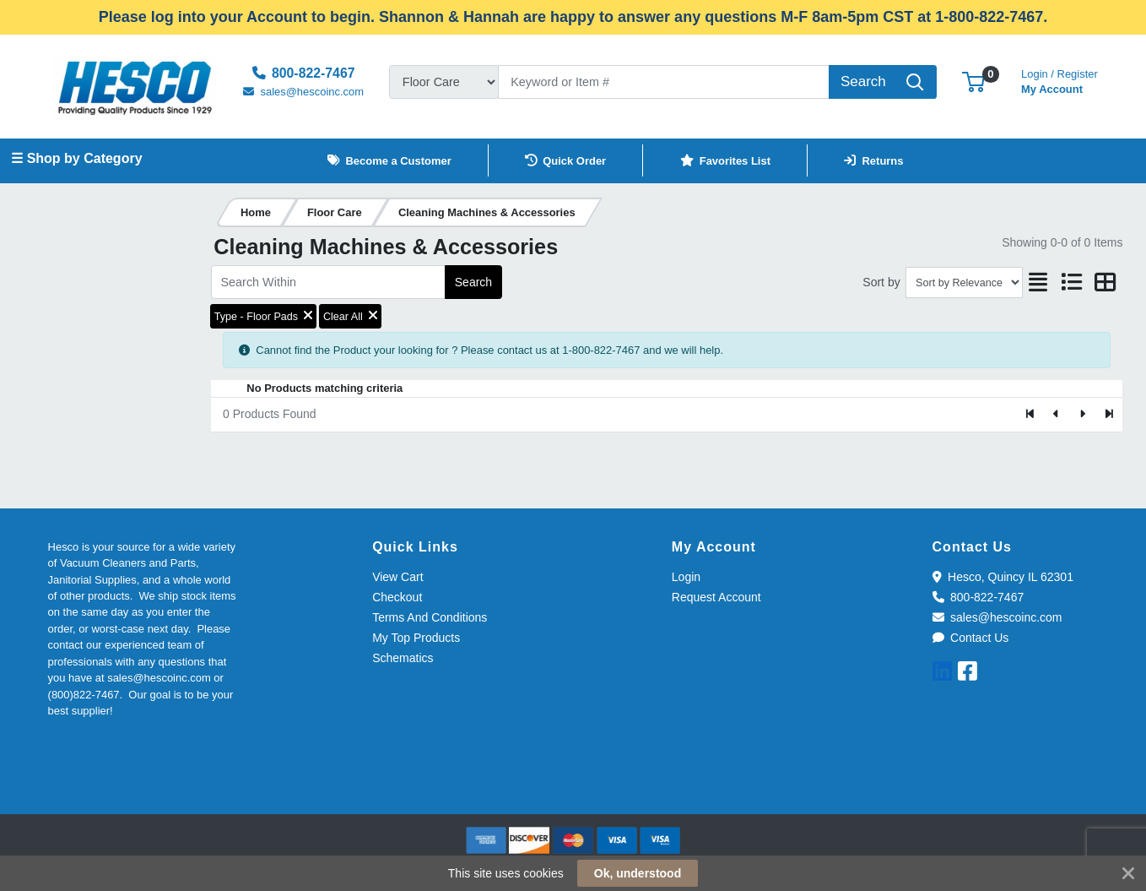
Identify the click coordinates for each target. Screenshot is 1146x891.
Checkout (397, 597)
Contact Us (970, 637)
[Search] (664, 82)
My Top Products (416, 637)
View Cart (397, 577)
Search (473, 282)
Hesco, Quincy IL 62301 (1002, 577)
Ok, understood (637, 873)
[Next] (1082, 415)
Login (686, 577)
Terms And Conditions (429, 617)
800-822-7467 (978, 597)
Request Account (716, 597)
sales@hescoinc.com (997, 617)
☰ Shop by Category (76, 158)
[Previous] (1057, 415)
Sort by (881, 282)
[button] (973, 81)
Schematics (402, 658)
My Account (1059, 79)
